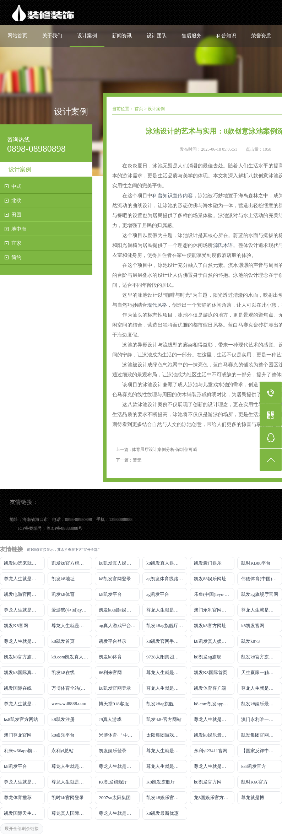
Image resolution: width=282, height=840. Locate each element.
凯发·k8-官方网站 (163, 719)
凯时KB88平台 (256, 563)
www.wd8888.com (68, 703)
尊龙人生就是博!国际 (166, 688)
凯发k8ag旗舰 (160, 703)
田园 (16, 214)
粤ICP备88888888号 (64, 528)
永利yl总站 (62, 750)
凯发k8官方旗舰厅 (69, 563)
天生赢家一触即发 (259, 672)
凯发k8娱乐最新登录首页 (214, 735)
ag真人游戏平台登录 (119, 625)
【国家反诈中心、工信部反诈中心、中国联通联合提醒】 (261, 750)
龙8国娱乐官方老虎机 (214, 797)
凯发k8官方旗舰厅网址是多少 (261, 656)
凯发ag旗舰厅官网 (259, 594)
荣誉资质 (261, 35)
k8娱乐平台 (63, 735)
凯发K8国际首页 (210, 672)
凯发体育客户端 (210, 688)
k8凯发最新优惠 (162, 813)
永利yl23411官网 (210, 750)
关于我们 (52, 35)
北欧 (16, 200)
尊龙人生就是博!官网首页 (214, 719)
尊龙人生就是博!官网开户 (166, 766)
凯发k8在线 (63, 672)
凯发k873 (250, 641)
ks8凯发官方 (253, 766)
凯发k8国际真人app (23, 672)
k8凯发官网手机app (165, 641)
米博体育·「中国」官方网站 (119, 735)
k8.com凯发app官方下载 (214, 703)
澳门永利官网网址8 (213, 610)
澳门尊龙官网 (18, 735)
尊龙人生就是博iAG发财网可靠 (261, 688)
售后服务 (191, 35)
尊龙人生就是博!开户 (24, 641)
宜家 (16, 243)
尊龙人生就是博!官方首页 (71, 782)
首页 (139, 108)
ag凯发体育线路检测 (166, 578)
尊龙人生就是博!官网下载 (71, 766)
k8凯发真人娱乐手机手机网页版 (119, 563)
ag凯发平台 (157, 594)
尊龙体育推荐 (18, 797)
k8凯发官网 (252, 625)
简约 (16, 257)
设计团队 (157, 35)
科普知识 (226, 35)
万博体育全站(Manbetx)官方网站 (71, 688)
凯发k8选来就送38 (22, 563)
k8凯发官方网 (208, 782)
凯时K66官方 (254, 782)
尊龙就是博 (252, 797)
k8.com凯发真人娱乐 (71, 656)
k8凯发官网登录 (115, 578)
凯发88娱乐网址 (210, 578)
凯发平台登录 (112, 641)
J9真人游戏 (110, 719)
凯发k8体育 (63, 594)
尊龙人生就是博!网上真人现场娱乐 (71, 625)
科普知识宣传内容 (172, 195)
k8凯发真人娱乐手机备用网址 (214, 641)
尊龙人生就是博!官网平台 (119, 766)
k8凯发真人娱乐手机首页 (166, 563)
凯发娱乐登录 (112, 750)
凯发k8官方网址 (210, 625)
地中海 (18, 229)
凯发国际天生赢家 (22, 813)
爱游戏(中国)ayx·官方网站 (71, 610)
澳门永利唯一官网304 (261, 719)
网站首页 (17, 35)
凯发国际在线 (18, 688)
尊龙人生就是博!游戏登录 (24, 578)
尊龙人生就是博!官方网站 (24, 782)
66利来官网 (110, 672)
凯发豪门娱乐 (208, 563)
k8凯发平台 (110, 594)
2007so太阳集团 (115, 797)
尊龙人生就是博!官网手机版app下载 (166, 750)
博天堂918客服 (114, 703)
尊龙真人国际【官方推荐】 (71, 813)
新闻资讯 (122, 35)
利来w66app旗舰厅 (23, 750)
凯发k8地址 (63, 578)
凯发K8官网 (16, 625)
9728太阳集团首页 (164, 656)
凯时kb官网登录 (67, 797)
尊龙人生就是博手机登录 (166, 672)
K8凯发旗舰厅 (113, 782)
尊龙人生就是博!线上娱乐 (24, 610)
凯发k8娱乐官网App (166, 797)
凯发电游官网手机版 (24, 594)
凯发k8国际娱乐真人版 (119, 610)
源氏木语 (223, 245)
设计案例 (87, 35)
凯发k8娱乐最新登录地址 (261, 703)
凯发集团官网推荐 (259, 735)
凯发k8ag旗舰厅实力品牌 (166, 625)
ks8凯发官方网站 (21, 719)
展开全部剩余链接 (22, 828)
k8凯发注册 (63, 719)
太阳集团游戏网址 (164, 735)
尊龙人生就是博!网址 (261, 610)
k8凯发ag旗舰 (207, 656)
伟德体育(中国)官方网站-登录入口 (261, 578)
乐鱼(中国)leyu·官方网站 (214, 594)
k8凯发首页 (63, 641)
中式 (16, 186)
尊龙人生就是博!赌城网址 (119, 813)
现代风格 (157, 305)
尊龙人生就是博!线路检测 (166, 610)
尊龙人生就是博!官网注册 (24, 703)
